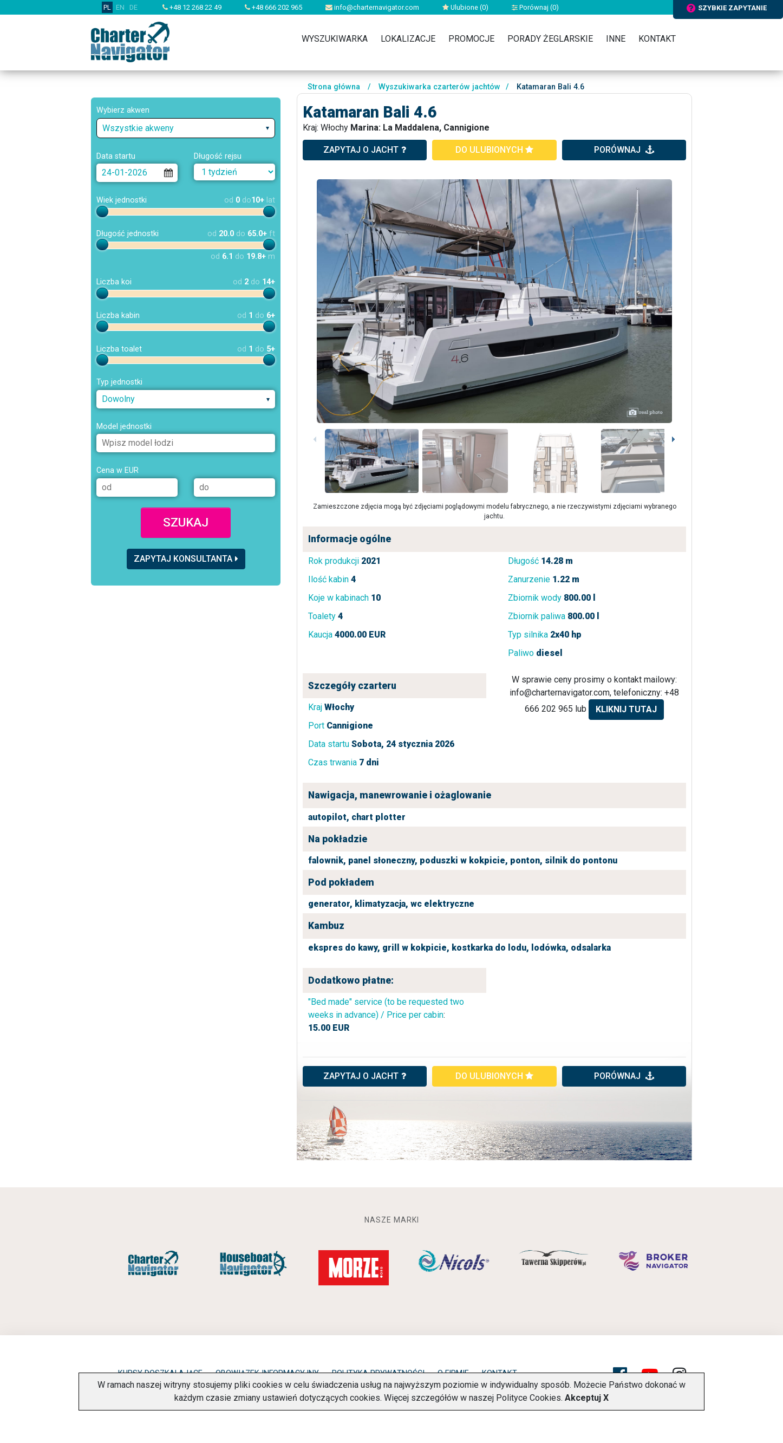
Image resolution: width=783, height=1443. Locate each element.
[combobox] (185, 128)
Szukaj (185, 522)
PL (107, 7)
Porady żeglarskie (550, 39)
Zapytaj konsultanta (186, 559)
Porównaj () (535, 7)
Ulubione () (465, 7)
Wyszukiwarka (335, 39)
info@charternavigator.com (372, 7)
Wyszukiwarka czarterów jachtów (439, 87)
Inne (615, 39)
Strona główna (334, 87)
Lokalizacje (408, 39)
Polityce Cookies (528, 1398)
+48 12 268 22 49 (191, 7)
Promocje (471, 39)
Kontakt (657, 39)
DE (133, 7)
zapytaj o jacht (364, 150)
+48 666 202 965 (273, 7)
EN (120, 7)
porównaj (624, 150)
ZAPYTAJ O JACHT (364, 1076)
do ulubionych (494, 150)
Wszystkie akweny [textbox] (138, 128)
